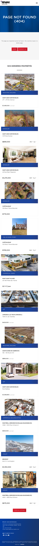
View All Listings (19, 510)
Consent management (32, 542)
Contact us (22, 49)
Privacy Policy (18, 542)
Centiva (22, 544)
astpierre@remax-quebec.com (12, 529)
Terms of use (24, 542)
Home (14, 49)
